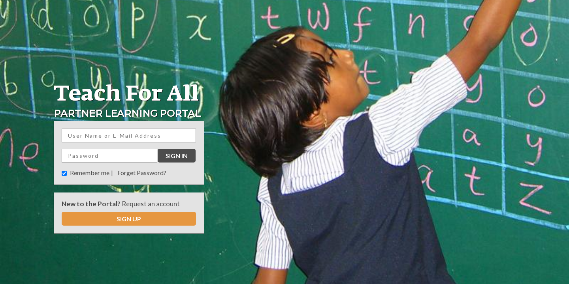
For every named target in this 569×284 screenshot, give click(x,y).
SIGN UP (129, 218)
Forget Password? (141, 172)
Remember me (89, 172)
